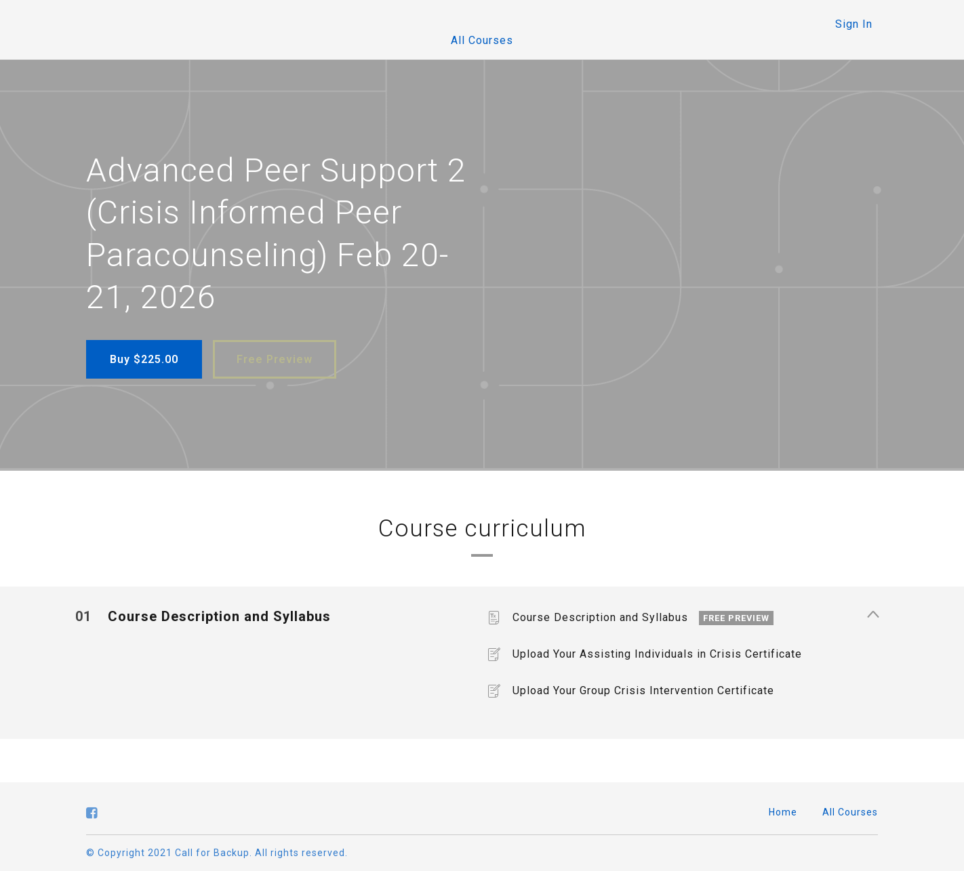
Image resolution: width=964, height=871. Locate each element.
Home (783, 812)
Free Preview (275, 359)
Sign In (853, 24)
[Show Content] (872, 615)
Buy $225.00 (144, 359)
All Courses (482, 40)
